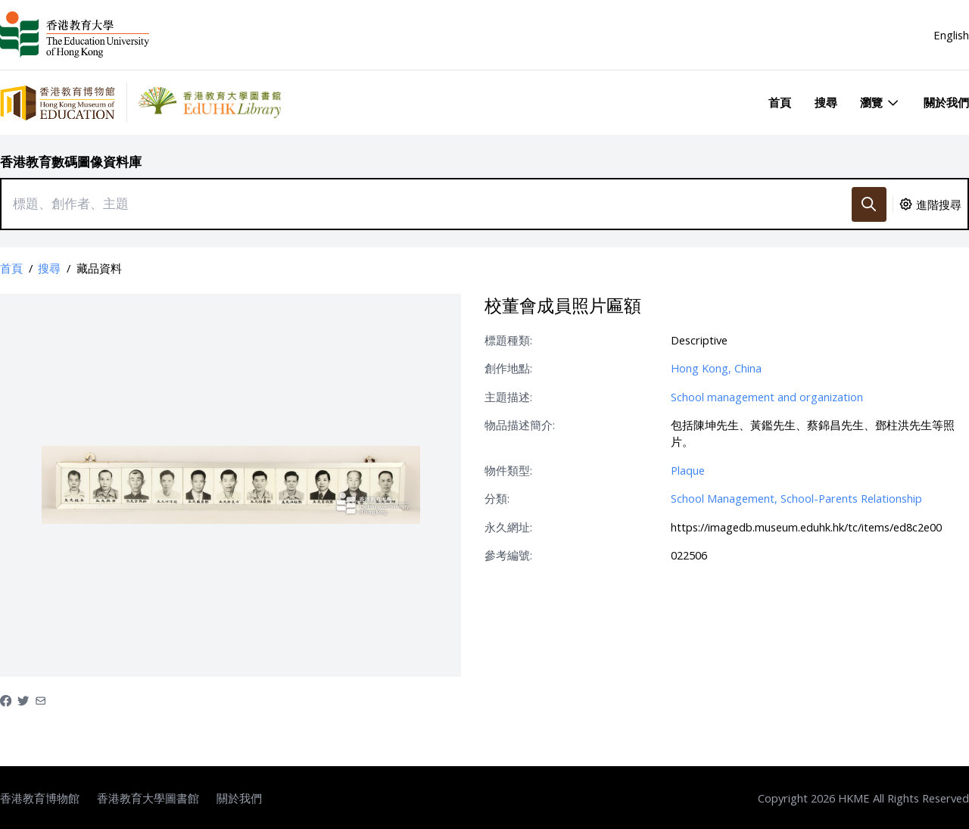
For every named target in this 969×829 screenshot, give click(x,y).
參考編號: (508, 555)
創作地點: (508, 368)
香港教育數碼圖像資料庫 (71, 161)
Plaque (688, 470)
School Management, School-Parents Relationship (796, 498)
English (951, 34)
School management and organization (767, 396)
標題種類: (508, 339)
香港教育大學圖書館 (148, 798)
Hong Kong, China (716, 368)
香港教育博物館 (39, 798)
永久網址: (508, 526)
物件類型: (508, 470)
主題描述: (508, 396)
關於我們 (946, 102)
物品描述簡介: (519, 424)
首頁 (779, 102)
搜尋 (826, 102)
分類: (496, 498)
